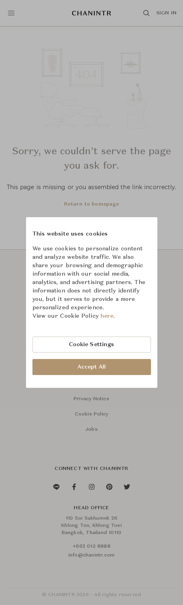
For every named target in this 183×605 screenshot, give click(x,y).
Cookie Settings (92, 344)
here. (108, 316)
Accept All (91, 367)
